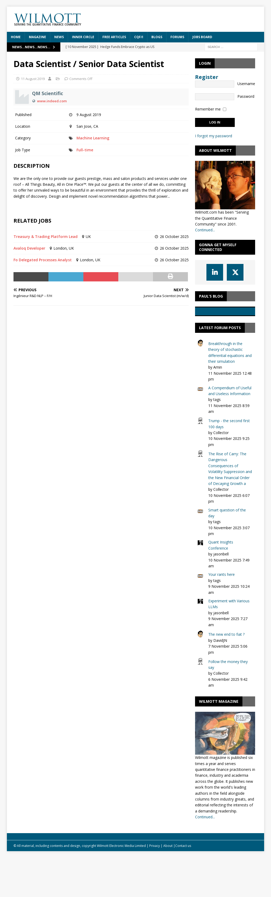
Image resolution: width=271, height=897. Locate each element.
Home (16, 37)
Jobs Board (202, 37)
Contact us (183, 885)
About (168, 885)
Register (206, 77)
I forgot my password (213, 135)
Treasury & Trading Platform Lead (45, 236)
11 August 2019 (33, 78)
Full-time (84, 149)
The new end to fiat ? (226, 673)
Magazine (37, 37)
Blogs (156, 37)
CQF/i (138, 37)
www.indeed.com (52, 101)
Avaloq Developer (29, 248)
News (59, 37)
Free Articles (114, 37)
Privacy (154, 885)
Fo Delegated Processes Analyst (42, 259)
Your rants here (221, 613)
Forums (177, 37)
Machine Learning (92, 137)
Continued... (205, 229)
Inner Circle (83, 37)
